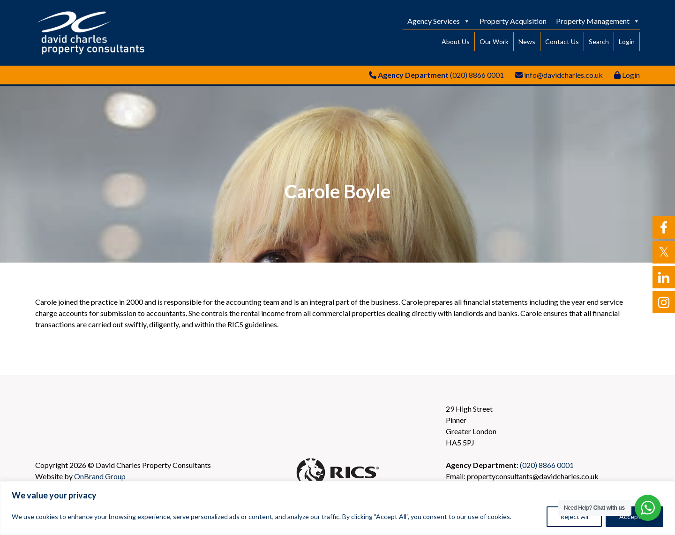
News (526, 41)
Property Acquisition (513, 20)
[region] (337, 508)
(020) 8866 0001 (477, 74)
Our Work (494, 41)
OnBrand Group (100, 476)
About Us (456, 41)
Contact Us (562, 41)
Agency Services (438, 20)
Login (627, 41)
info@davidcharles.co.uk (563, 74)
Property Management (598, 20)
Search (599, 41)
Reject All (574, 516)
